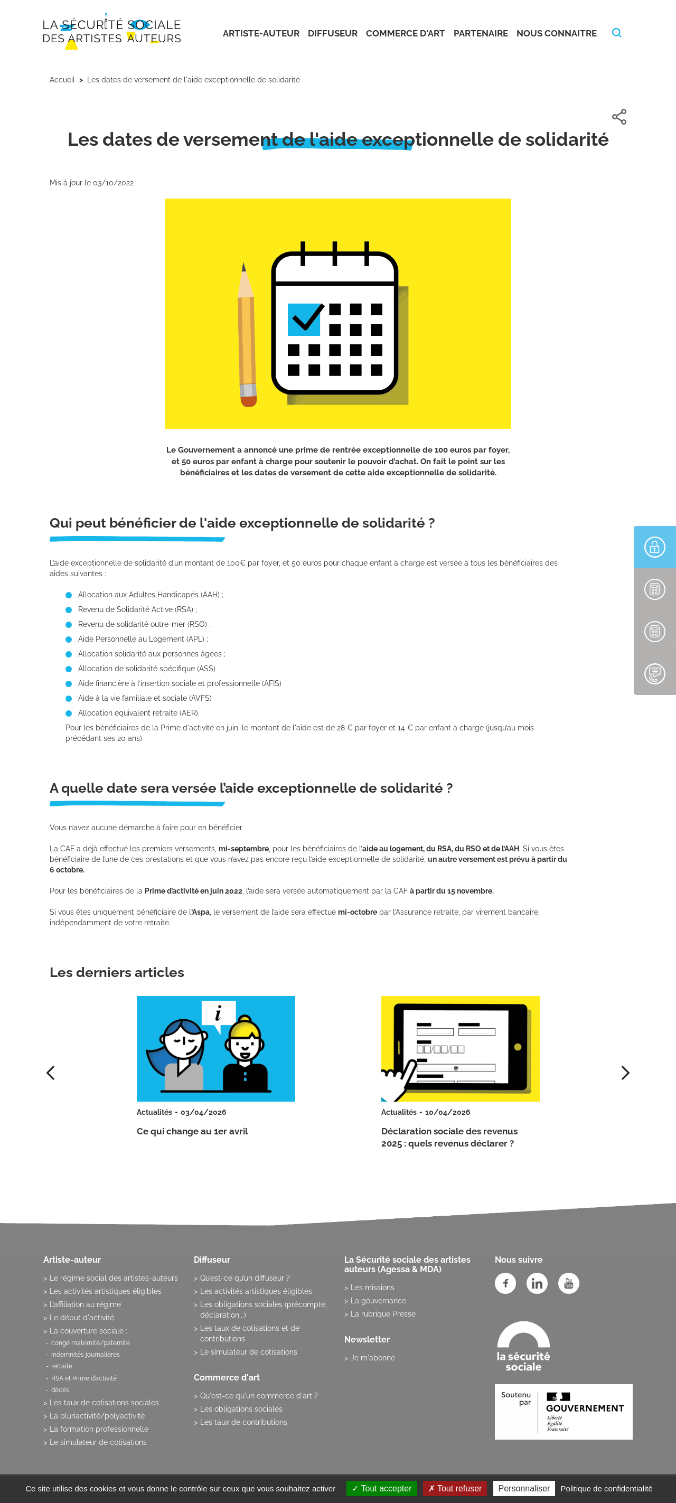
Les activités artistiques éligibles (106, 1291)
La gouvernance (378, 1301)
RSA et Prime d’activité (84, 1378)
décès (60, 1390)
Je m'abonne (373, 1358)
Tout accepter (381, 1488)
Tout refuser (455, 1488)
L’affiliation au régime (85, 1304)
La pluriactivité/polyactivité (97, 1416)
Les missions (373, 1287)
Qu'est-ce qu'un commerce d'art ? (259, 1396)
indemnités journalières (85, 1354)
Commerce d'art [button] (405, 33)
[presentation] (626, 1073)
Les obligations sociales (241, 1409)
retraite (61, 1366)
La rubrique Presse (383, 1314)
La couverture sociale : (88, 1331)
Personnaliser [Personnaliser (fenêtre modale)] (524, 1488)
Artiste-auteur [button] (261, 33)
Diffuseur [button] (333, 33)
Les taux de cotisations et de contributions (249, 1333)
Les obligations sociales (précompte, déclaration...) (263, 1309)
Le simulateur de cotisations (98, 1442)
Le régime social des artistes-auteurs (114, 1278)
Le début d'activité (82, 1317)
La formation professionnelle (99, 1429)
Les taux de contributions (243, 1422)
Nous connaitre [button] (557, 33)
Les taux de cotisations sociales (104, 1402)
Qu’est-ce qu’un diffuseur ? (245, 1278)
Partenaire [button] (481, 33)
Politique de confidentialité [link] (607, 1488)
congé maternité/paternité (90, 1343)
